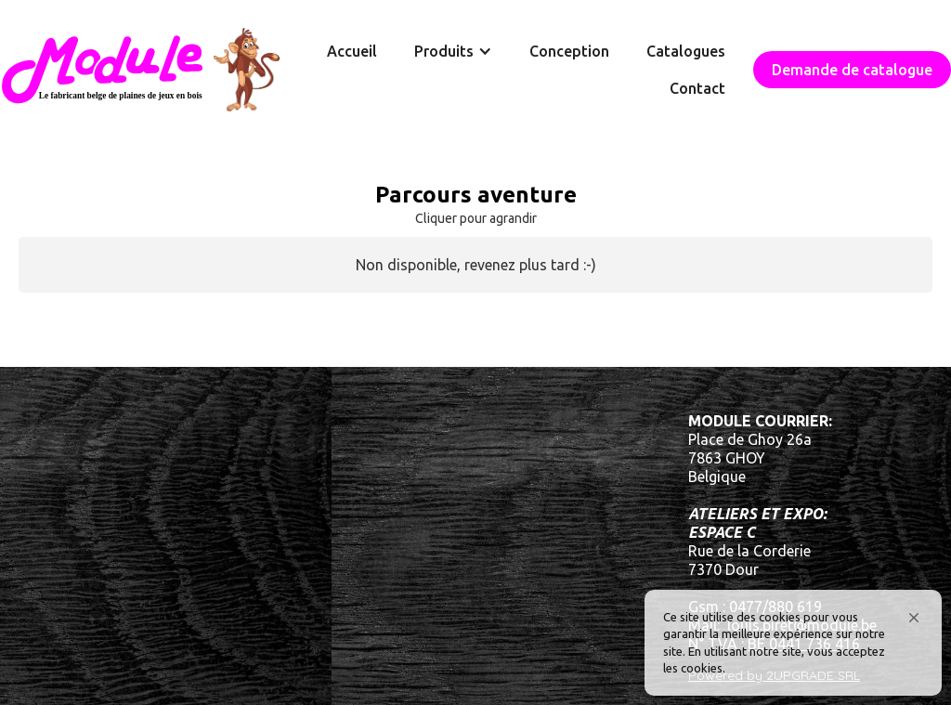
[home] (140, 69)
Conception (569, 51)
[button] (914, 618)
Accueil (352, 51)
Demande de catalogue (852, 69)
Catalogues (685, 51)
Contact (697, 88)
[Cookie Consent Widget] (793, 643)
